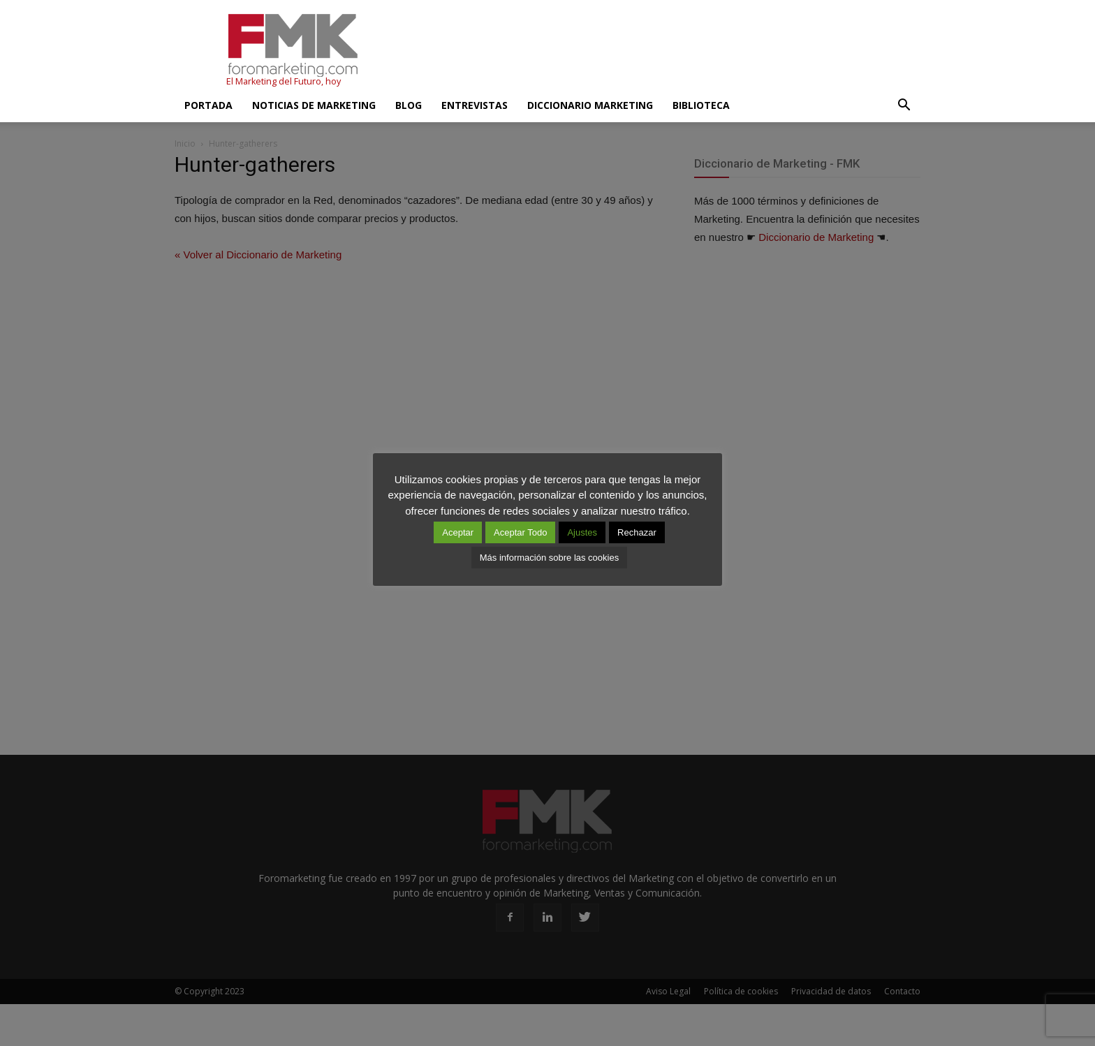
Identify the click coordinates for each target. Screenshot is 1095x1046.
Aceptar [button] (457, 532)
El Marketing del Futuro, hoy (283, 81)
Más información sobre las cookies (549, 557)
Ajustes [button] (582, 532)
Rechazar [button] (636, 532)
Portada (208, 105)
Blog (408, 105)
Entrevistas (474, 105)
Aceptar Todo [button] (520, 532)
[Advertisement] (666, 51)
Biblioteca (701, 105)
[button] (903, 105)
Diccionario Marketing (590, 105)
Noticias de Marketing (314, 105)
